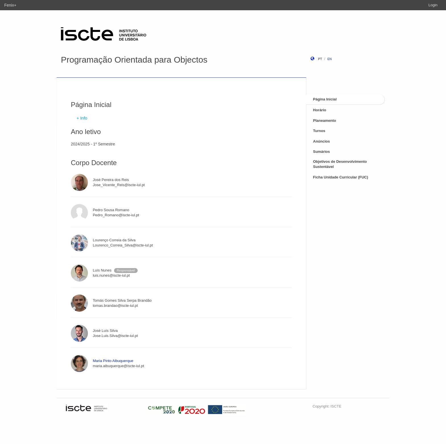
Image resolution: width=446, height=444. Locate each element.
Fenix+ (10, 5)
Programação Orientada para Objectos (134, 59)
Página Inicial (325, 99)
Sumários (321, 151)
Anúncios (321, 141)
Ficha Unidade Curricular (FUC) (340, 177)
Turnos (319, 131)
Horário (319, 110)
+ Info (82, 118)
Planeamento (324, 120)
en (329, 59)
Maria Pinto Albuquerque (113, 361)
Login (432, 5)
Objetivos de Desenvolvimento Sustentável (340, 164)
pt (320, 59)
